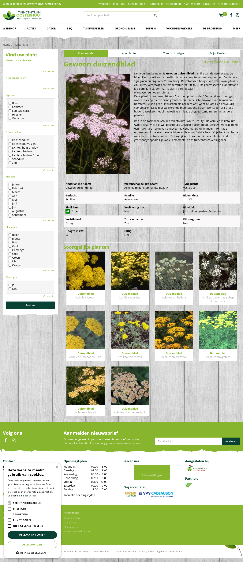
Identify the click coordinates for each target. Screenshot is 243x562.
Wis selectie (48, 71)
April (13, 196)
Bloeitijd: (10, 176)
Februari (16, 188)
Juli (12, 207)
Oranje (15, 265)
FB (6, 440)
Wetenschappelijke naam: (19, 60)
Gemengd (16, 250)
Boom (14, 103)
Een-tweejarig (19, 110)
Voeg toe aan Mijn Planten (223, 62)
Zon (13, 162)
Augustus (16, 211)
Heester (15, 114)
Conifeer (16, 107)
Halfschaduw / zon (22, 143)
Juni (13, 203)
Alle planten (129, 53)
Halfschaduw (19, 140)
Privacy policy (146, 555)
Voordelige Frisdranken (77, 535)
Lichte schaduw (20, 151)
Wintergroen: (13, 277)
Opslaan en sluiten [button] (32, 534)
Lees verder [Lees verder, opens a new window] (29, 495)
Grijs (13, 254)
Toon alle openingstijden (79, 495)
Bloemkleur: (12, 227)
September (17, 215)
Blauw (14, 238)
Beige (14, 235)
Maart (14, 192)
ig (237, 15)
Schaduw (16, 159)
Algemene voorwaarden (169, 555)
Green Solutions (101, 555)
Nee (13, 288)
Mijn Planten (218, 53)
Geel (13, 246)
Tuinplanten (70, 526)
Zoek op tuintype (174, 53)
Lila (13, 261)
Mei (13, 199)
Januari (15, 184)
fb (231, 15)
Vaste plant (17, 118)
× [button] (56, 467)
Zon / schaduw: (13, 132)
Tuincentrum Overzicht (124, 555)
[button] (32, 552)
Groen (14, 257)
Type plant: (11, 95)
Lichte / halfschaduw (24, 147)
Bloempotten (71, 531)
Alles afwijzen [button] (32, 544)
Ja (11, 285)
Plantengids (85, 53)
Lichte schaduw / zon (24, 155)
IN (14, 440)
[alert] (32, 510)
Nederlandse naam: (16, 78)
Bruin (14, 242)
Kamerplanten (72, 521)
